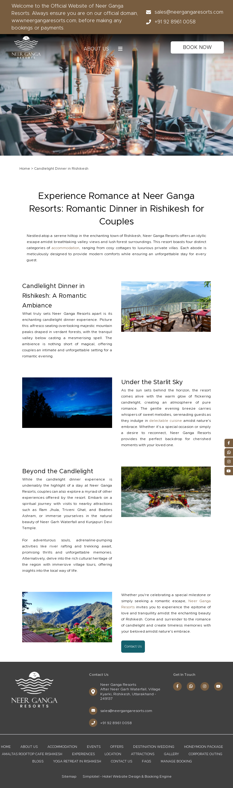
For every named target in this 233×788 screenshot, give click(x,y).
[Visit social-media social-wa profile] (191, 686)
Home (24, 168)
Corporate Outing (205, 754)
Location (113, 754)
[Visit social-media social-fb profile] (177, 686)
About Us (96, 49)
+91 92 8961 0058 (169, 22)
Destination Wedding (153, 746)
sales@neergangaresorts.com (182, 12)
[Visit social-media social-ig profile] (204, 686)
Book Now (197, 47)
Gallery (171, 754)
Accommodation (62, 746)
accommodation (65, 248)
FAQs (146, 761)
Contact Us (121, 761)
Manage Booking (176, 761)
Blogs (37, 761)
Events (94, 746)
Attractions (142, 754)
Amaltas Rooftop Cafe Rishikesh (32, 754)
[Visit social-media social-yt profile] (218, 686)
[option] (116, 90)
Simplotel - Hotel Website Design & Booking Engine (127, 776)
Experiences (83, 754)
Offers (116, 746)
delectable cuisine (165, 420)
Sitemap (69, 776)
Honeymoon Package (203, 746)
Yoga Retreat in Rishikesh (77, 761)
